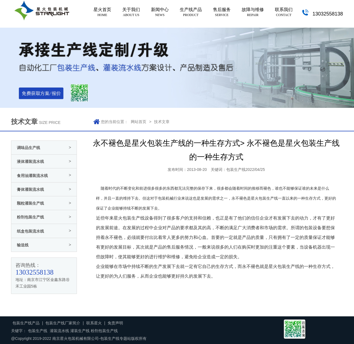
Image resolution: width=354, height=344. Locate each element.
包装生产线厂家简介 (62, 323)
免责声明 (115, 323)
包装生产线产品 (26, 323)
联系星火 (94, 323)
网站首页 (138, 121)
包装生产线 (268, 198)
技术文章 (162, 121)
